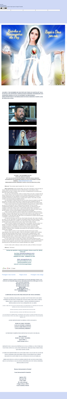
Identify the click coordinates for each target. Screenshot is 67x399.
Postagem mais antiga (37, 274)
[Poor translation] (5, 8)
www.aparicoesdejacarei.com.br (27, 253)
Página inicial (23, 274)
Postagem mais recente (8, 274)
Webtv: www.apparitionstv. (23, 259)
